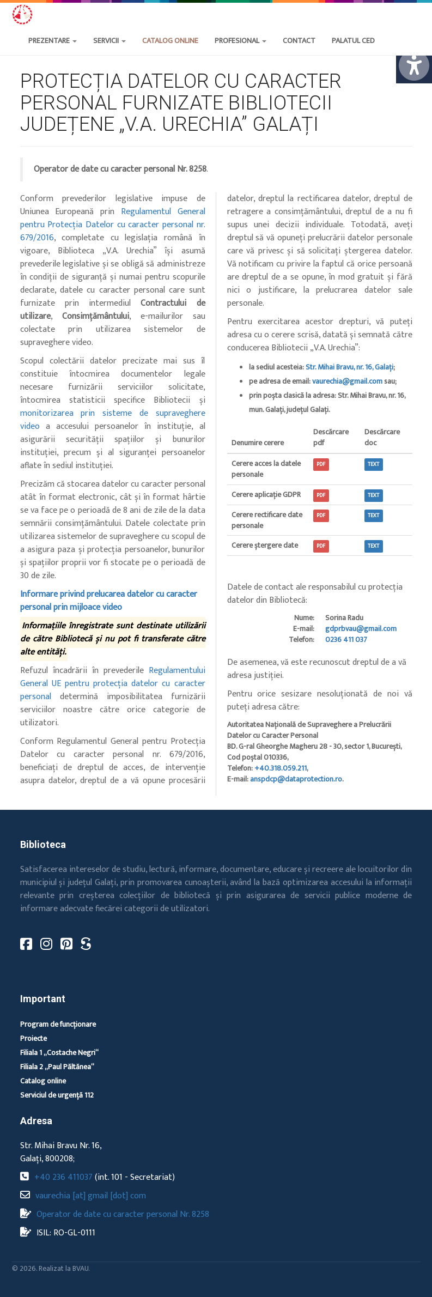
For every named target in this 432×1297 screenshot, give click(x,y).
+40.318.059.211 (280, 768)
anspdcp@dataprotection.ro (296, 779)
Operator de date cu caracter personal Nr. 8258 (122, 1214)
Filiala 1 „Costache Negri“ (59, 1052)
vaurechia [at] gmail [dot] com (90, 1196)
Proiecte (33, 1038)
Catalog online (43, 1081)
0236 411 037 (346, 639)
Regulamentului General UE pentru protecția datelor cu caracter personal (112, 683)
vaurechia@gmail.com (347, 381)
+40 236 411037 (63, 1177)
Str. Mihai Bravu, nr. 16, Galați (349, 367)
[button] (299, 51)
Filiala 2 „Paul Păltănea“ (57, 1066)
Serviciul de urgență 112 (57, 1095)
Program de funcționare (58, 1024)
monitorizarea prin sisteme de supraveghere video (112, 420)
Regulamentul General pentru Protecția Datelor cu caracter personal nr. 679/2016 (112, 224)
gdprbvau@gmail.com (361, 628)
